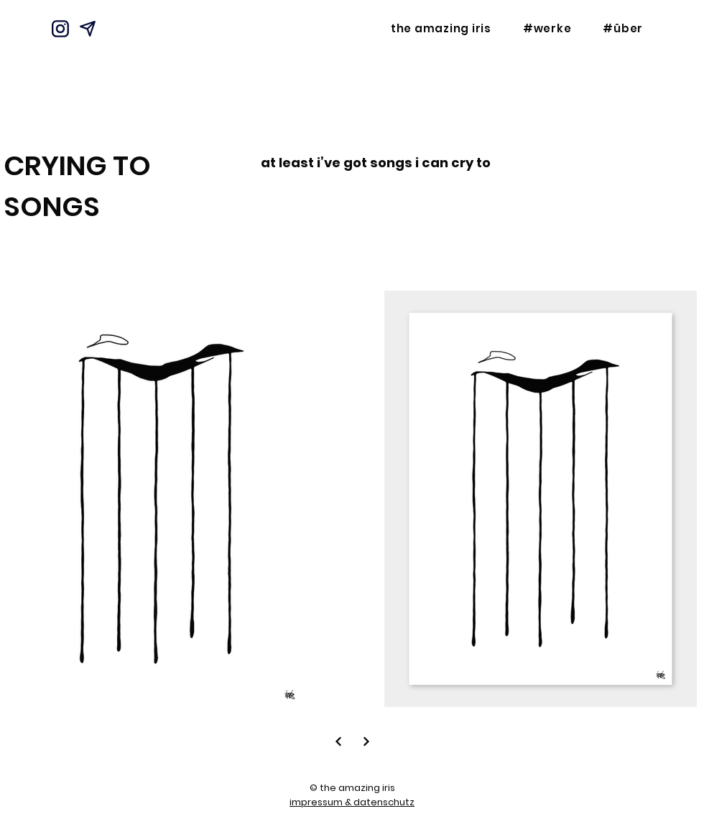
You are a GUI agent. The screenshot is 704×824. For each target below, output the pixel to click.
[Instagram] (60, 28)
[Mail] (87, 28)
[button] (547, 28)
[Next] (338, 741)
